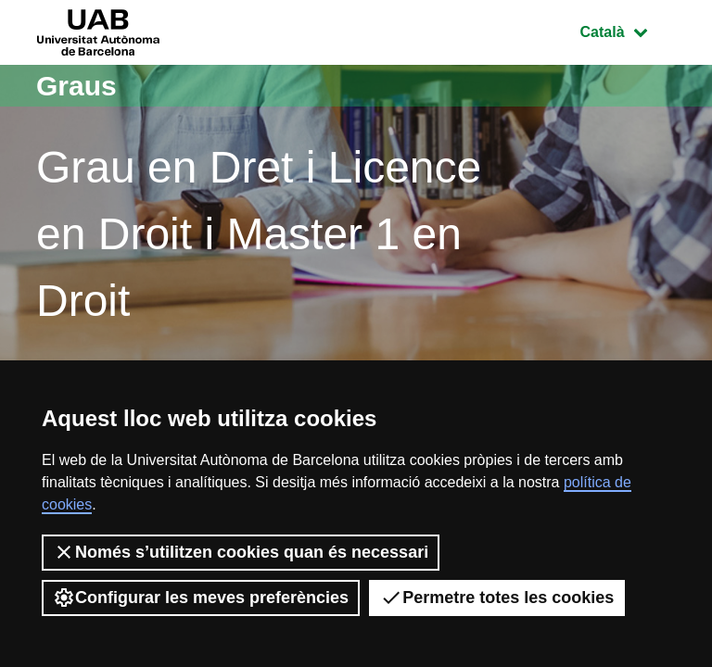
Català (627, 30)
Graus (76, 85)
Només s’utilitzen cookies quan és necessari (240, 552)
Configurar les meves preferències (201, 597)
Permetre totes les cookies (497, 597)
